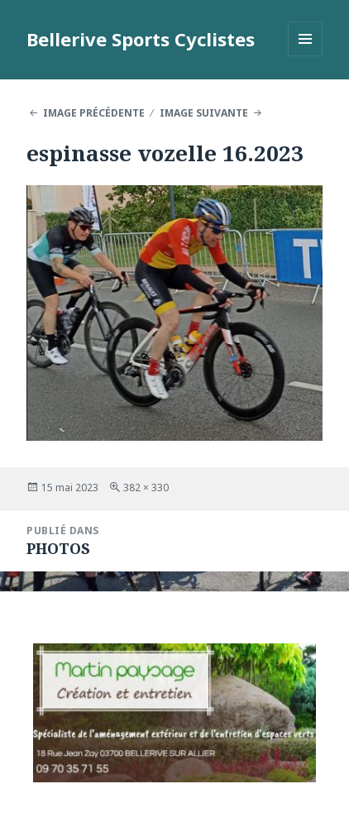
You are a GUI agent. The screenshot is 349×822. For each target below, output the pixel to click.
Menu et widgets (306, 55)
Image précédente (94, 113)
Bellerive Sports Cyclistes (140, 38)
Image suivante (204, 113)
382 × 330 (146, 487)
